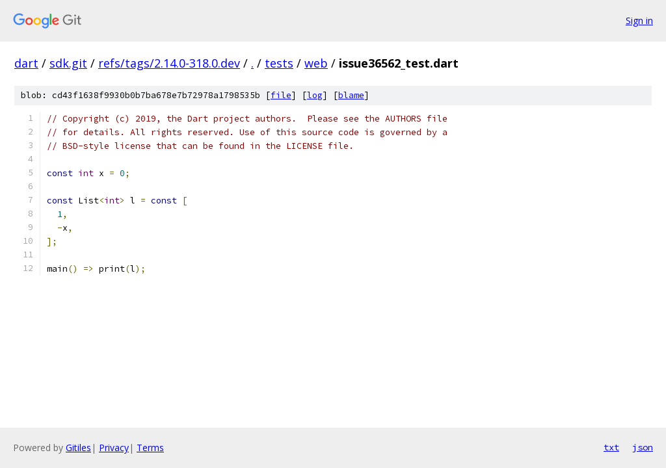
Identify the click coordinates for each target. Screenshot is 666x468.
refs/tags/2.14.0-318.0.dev (169, 63)
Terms (150, 447)
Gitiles (78, 447)
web (316, 63)
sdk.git (68, 63)
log (315, 95)
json (642, 447)
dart (26, 63)
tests (279, 63)
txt (611, 447)
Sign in (639, 20)
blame (351, 95)
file (281, 95)
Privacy (114, 447)
